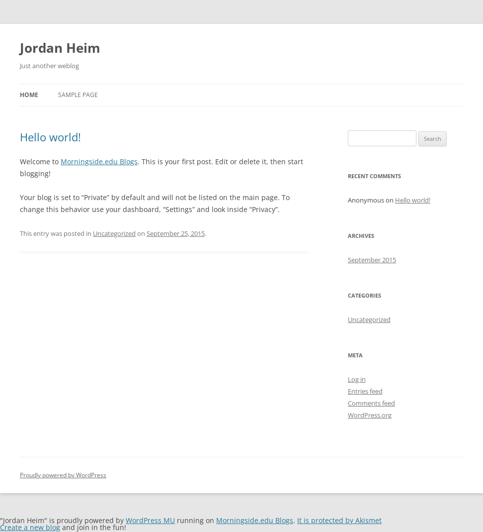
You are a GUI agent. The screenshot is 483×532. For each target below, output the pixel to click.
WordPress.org (370, 415)
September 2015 (372, 259)
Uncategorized (114, 233)
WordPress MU (150, 520)
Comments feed (371, 403)
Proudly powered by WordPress (63, 475)
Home (29, 95)
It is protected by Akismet (339, 520)
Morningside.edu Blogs (99, 161)
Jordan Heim (60, 48)
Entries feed (365, 391)
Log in (357, 379)
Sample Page (78, 95)
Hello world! (50, 136)
